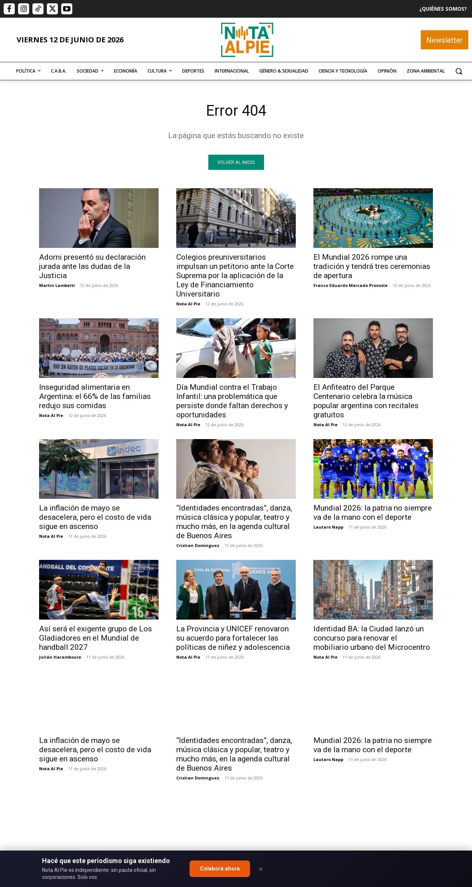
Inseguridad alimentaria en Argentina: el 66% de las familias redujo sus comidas (95, 396)
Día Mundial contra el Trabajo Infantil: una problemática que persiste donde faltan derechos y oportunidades (232, 401)
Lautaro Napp (328, 527)
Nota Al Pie (188, 303)
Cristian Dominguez (197, 545)
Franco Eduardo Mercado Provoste (350, 285)
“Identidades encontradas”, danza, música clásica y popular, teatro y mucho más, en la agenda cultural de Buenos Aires (234, 522)
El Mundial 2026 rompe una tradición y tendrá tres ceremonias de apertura (371, 266)
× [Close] (261, 869)
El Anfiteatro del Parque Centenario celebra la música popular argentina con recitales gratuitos (366, 401)
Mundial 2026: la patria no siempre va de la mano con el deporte (372, 513)
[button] (459, 71)
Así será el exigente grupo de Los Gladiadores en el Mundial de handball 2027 (95, 638)
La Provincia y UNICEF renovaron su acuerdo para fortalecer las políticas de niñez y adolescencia (233, 638)
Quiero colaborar (435, 730)
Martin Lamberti (57, 285)
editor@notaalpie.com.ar (203, 846)
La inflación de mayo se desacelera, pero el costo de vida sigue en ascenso (95, 517)
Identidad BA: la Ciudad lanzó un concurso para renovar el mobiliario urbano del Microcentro (371, 638)
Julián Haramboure (60, 657)
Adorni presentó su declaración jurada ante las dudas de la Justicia (92, 266)
